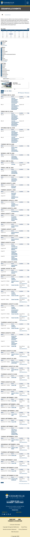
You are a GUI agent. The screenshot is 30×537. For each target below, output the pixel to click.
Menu (28, 3)
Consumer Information (15, 524)
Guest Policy (24, 527)
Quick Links (18, 512)
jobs (19, 519)
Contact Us (4, 512)
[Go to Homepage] (7, 4)
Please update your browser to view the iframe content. (15, 33)
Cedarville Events (8, 14)
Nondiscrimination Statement (9, 529)
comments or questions (15, 521)
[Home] (2, 14)
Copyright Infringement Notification (11, 527)
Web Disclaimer (15, 532)
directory (12, 519)
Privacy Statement (23, 529)
